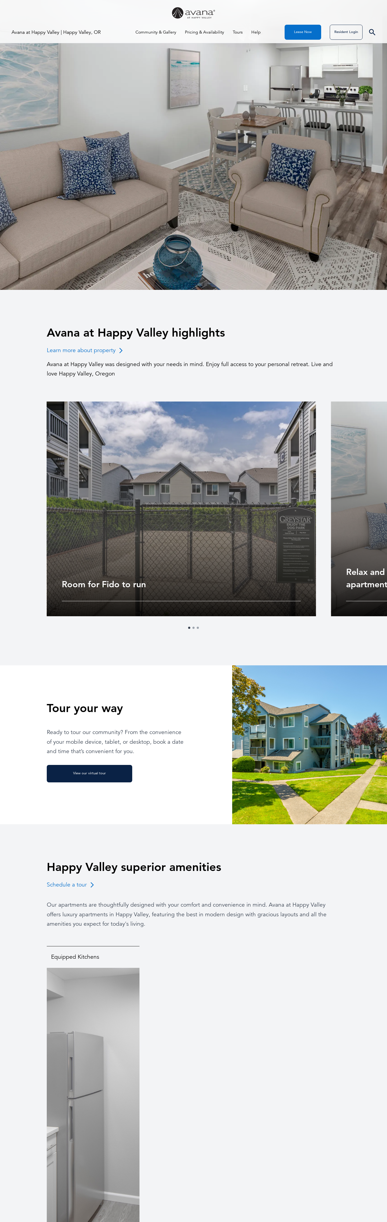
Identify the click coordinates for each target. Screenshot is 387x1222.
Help (256, 32)
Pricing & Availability (204, 32)
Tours (238, 32)
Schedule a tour (71, 884)
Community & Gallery (155, 32)
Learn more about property (85, 350)
